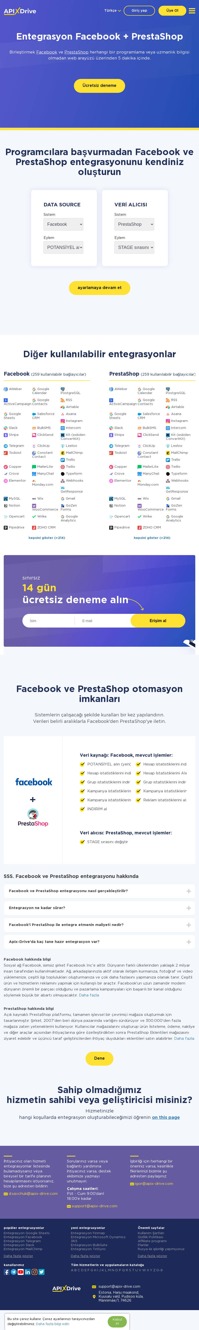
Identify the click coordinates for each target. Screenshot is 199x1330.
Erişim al (158, 621)
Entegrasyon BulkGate (89, 1245)
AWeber (15, 389)
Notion (14, 505)
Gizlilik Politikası (150, 1237)
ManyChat (45, 473)
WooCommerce (45, 509)
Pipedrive (16, 527)
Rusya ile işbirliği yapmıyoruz (161, 1249)
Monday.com (42, 484)
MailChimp (74, 453)
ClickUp (43, 446)
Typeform (74, 473)
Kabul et (117, 1321)
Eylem (49, 237)
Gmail (70, 498)
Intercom (73, 428)
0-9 (159, 1270)
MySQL (14, 498)
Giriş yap (139, 10)
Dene (99, 1058)
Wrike (42, 516)
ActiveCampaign (17, 404)
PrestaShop (76, 52)
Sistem (49, 214)
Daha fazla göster (18, 1256)
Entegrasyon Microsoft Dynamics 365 (98, 1239)
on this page (166, 1118)
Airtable (72, 407)
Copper (15, 466)
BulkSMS (44, 428)
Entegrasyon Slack (19, 1245)
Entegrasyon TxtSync (88, 1249)
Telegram (16, 446)
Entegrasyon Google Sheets (27, 1233)
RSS (69, 400)
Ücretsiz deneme (99, 86)
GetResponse (72, 491)
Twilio (70, 466)
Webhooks (74, 480)
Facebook (46, 52)
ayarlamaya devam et (100, 288)
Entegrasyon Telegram (22, 1241)
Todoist (15, 453)
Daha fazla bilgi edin (52, 1324)
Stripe (14, 435)
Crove (14, 473)
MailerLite (45, 466)
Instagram (74, 421)
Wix (40, 498)
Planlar (143, 1245)
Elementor (17, 480)
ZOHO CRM (46, 527)
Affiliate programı (152, 1241)
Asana (71, 414)
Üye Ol (172, 10)
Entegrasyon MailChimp (23, 1249)
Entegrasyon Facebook (23, 1237)
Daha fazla (89, 995)
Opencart (17, 516)
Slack (13, 428)
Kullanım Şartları (151, 1233)
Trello (70, 460)
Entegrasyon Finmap (88, 1233)
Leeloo (71, 446)
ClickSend (45, 435)
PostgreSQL (71, 393)
